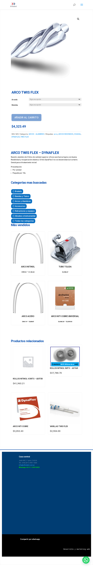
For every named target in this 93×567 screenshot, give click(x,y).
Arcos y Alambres (23, 201)
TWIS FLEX (24, 137)
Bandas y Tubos (22, 196)
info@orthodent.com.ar (27, 465)
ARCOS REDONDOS (65, 134)
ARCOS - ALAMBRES (36, 134)
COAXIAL (77, 134)
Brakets (18, 191)
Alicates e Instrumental (25, 216)
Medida (15, 105)
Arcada (14, 100)
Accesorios (20, 206)
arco (56, 134)
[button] (78, 19)
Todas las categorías (24, 221)
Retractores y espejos (25, 211)
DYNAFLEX (16, 137)
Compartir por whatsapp (30, 539)
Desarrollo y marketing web (76, 549)
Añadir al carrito (26, 117)
